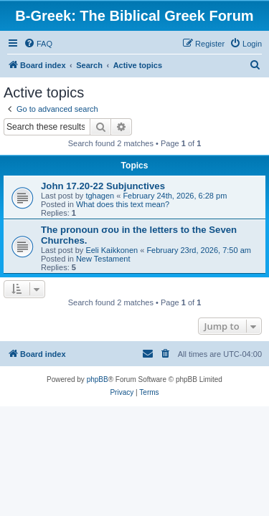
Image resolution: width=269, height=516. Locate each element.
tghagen (99, 195)
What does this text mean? (122, 204)
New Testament (103, 258)
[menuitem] (38, 43)
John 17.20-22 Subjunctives (103, 186)
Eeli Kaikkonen (111, 250)
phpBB (97, 379)
